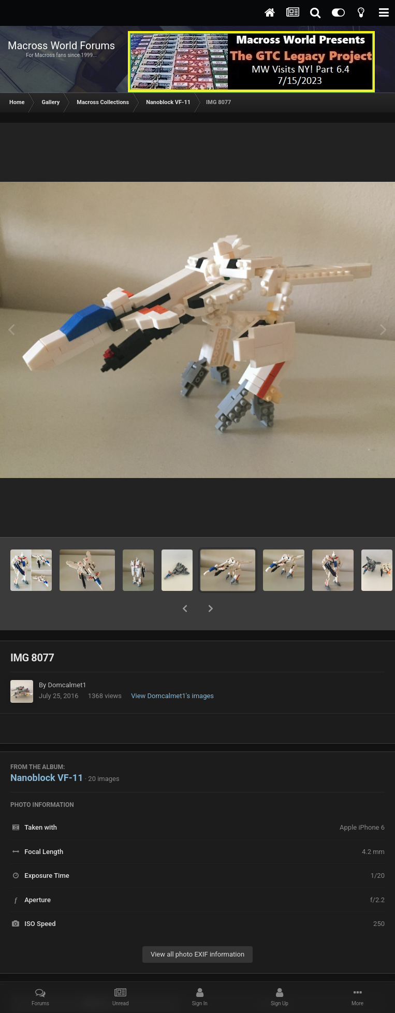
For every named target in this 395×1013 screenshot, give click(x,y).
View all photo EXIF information (197, 927)
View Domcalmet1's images (172, 669)
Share (95, 976)
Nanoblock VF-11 (46, 750)
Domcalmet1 (67, 658)
